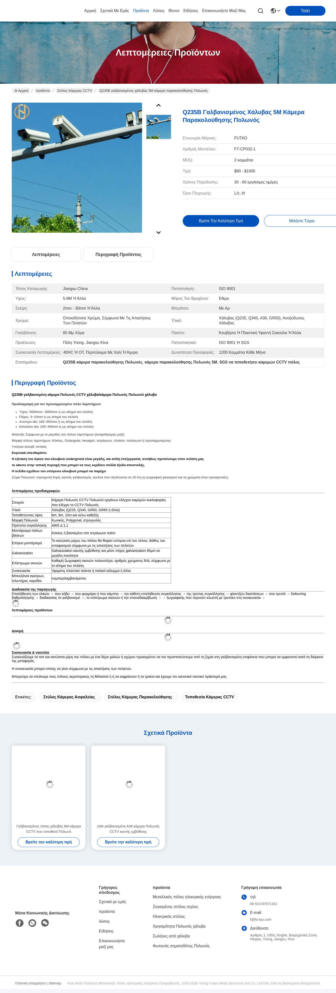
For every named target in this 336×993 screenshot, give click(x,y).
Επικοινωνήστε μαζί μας (224, 11)
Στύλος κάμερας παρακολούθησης (140, 697)
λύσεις (159, 11)
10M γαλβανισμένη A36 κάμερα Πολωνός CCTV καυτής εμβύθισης (128, 829)
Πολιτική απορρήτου (30, 983)
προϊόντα (141, 11)
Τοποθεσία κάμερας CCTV (209, 697)
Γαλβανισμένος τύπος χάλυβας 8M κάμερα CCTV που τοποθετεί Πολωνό (48, 829)
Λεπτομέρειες (46, 254)
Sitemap (54, 983)
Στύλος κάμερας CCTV (74, 91)
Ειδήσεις (190, 11)
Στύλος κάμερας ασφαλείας (69, 697)
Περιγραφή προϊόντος (119, 254)
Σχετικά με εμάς (114, 11)
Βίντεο (174, 11)
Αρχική (90, 11)
